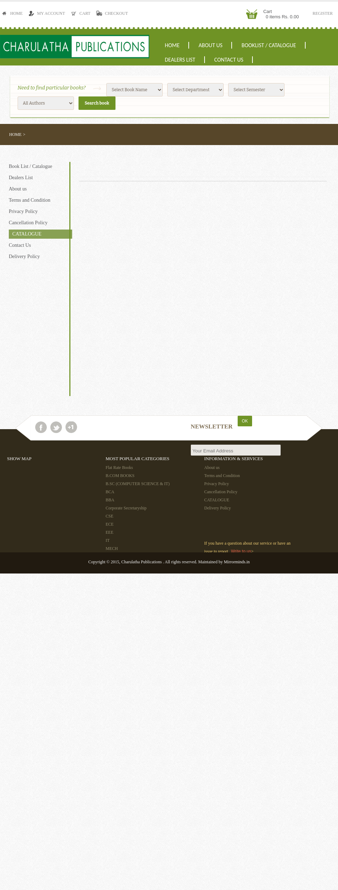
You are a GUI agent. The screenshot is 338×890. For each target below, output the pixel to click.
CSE (109, 516)
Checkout (113, 13)
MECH (112, 548)
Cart (82, 13)
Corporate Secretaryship (126, 508)
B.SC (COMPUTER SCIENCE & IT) (138, 483)
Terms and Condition (29, 200)
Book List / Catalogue (30, 166)
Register (323, 13)
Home (13, 13)
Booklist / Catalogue (269, 45)
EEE (109, 532)
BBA (110, 499)
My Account (48, 13)
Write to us (241, 551)
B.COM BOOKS (120, 475)
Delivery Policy (24, 256)
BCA (110, 491)
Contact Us (229, 59)
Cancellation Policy (28, 222)
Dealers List (180, 59)
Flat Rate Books (119, 467)
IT (107, 540)
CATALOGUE (27, 234)
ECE (110, 524)
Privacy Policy (23, 211)
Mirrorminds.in (237, 561)
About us (211, 45)
